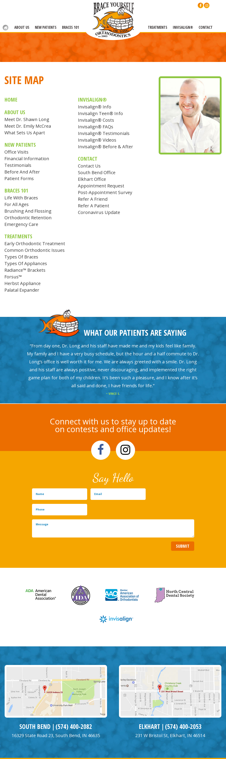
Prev (7, 358)
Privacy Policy (65, 752)
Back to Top (203, 751)
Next (218, 358)
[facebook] (200, 5)
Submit (182, 531)
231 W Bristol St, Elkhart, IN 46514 (170, 720)
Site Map (83, 752)
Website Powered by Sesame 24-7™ (29, 752)
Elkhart (149, 711)
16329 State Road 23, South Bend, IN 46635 (56, 720)
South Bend (35, 711)
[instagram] (206, 5)
